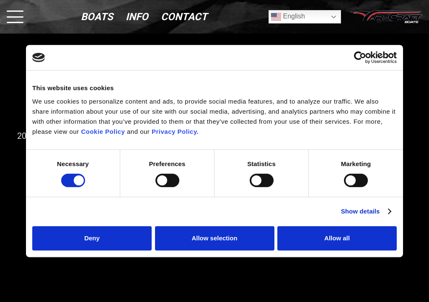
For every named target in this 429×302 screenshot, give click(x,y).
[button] (15, 16)
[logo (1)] (386, 16)
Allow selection (214, 238)
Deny (92, 238)
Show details (360, 211)
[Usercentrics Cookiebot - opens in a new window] (360, 57)
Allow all (337, 238)
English (288, 17)
